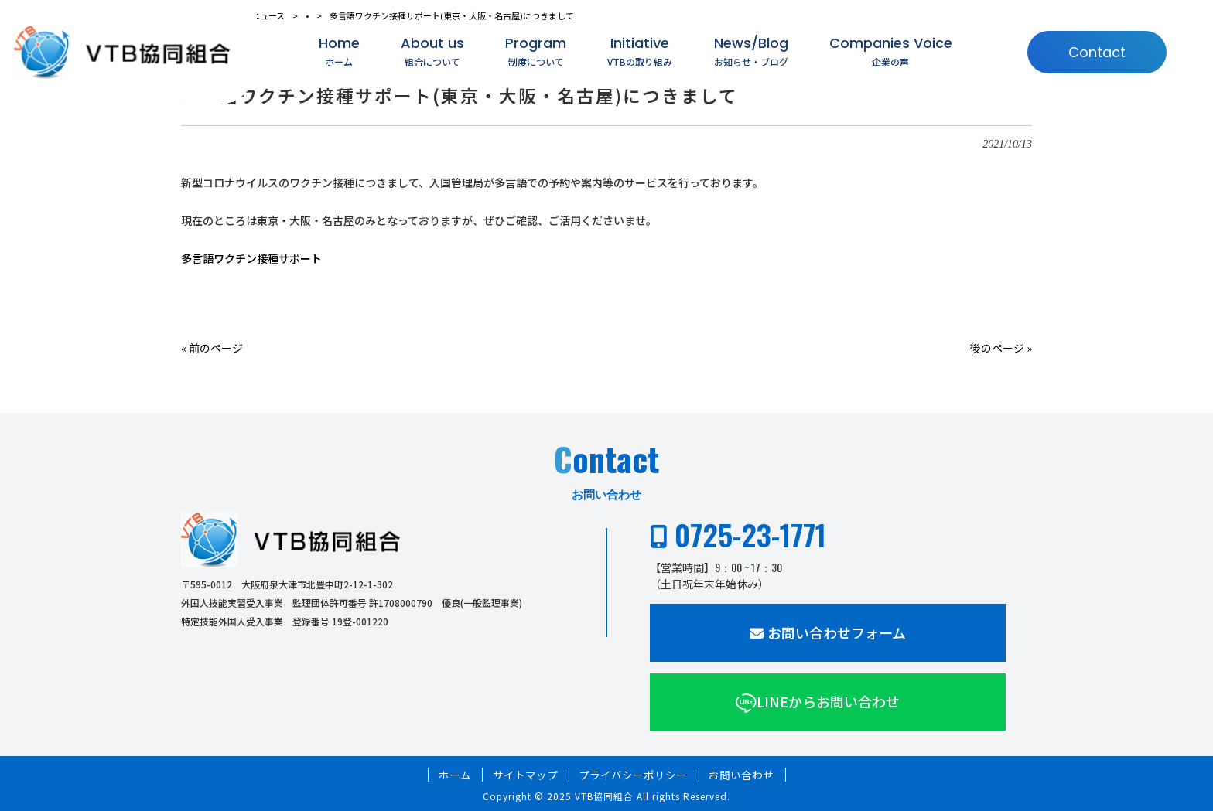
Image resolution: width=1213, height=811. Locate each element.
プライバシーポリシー (633, 775)
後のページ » (1001, 348)
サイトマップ (525, 775)
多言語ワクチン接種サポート (251, 258)
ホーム (455, 775)
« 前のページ (212, 348)
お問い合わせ (741, 775)
